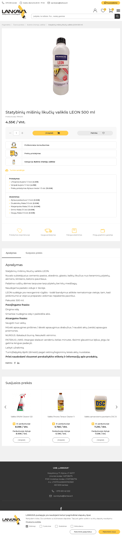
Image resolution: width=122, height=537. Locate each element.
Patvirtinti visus (109, 532)
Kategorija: (39, 162)
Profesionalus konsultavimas (36, 145)
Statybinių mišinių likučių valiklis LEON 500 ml (65, 25)
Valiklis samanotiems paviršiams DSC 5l (100, 417)
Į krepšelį (49, 133)
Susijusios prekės (34, 253)
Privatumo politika (33, 522)
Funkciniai (45, 526)
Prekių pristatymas (32, 153)
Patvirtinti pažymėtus (83, 532)
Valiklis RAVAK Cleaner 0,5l (21, 417)
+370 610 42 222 (9, 3)
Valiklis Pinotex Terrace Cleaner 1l (61, 417)
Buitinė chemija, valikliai (36, 25)
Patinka (94, 133)
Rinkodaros (77, 526)
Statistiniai (61, 526)
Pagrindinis (6, 25)
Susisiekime (112, 3)
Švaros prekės (18, 25)
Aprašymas (11, 253)
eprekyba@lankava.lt (58, 3)
